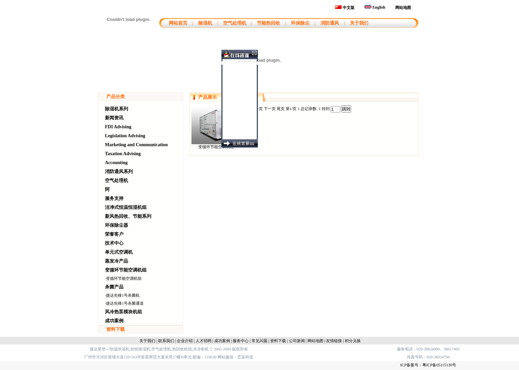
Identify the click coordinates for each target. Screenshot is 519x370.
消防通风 (329, 23)
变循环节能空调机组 (126, 270)
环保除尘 (300, 23)
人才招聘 (204, 341)
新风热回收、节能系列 (128, 216)
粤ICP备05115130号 (439, 365)
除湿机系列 (116, 108)
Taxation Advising (123, 153)
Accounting (116, 162)
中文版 (344, 7)
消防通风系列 (119, 171)
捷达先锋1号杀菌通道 (125, 303)
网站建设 (225, 357)
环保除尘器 (116, 225)
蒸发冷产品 (116, 261)
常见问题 (259, 341)
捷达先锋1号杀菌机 (123, 295)
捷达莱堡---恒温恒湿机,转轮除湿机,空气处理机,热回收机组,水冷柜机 (149, 349)
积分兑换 (353, 341)
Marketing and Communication (136, 144)
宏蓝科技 (245, 357)
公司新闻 (297, 341)
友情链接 (334, 341)
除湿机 (205, 23)
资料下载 (115, 329)
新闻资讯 (114, 117)
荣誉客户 (114, 234)
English (374, 7)
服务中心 (241, 341)
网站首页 (177, 23)
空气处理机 (234, 23)
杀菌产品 (114, 286)
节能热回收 (268, 23)
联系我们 (166, 341)
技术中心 (114, 243)
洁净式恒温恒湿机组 (126, 207)
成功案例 (114, 320)
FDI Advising (118, 126)
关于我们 (359, 23)
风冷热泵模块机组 (123, 311)
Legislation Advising (125, 135)
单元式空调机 (119, 252)
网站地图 (403, 7)
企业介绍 (185, 341)
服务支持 (114, 198)
